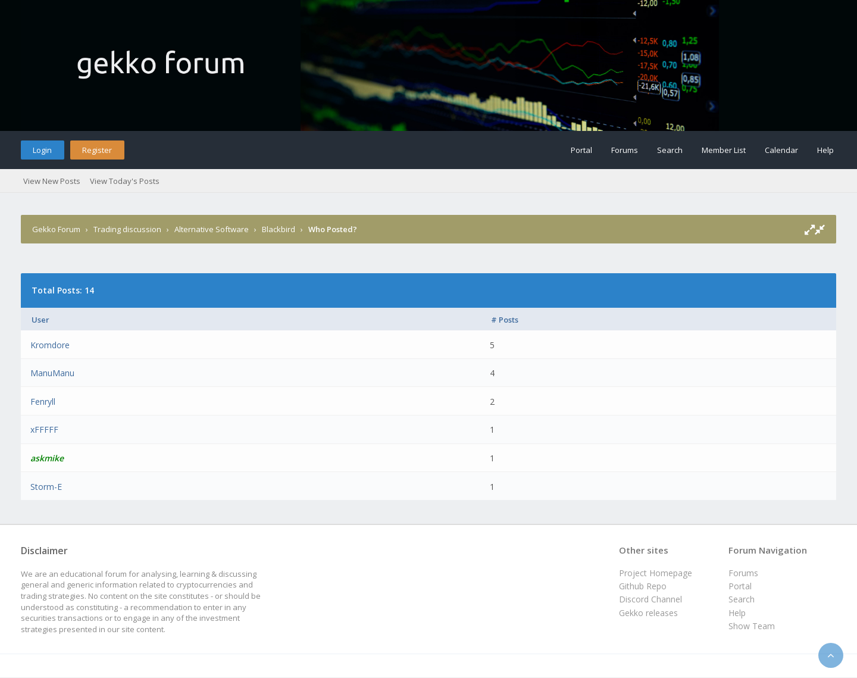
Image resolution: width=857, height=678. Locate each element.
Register (97, 150)
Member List (724, 150)
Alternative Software (211, 229)
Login (42, 150)
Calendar (781, 150)
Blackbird (278, 229)
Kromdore (50, 345)
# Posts (504, 319)
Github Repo (643, 586)
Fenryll (42, 401)
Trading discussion (127, 229)
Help (825, 150)
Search (670, 150)
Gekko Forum (56, 229)
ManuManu (52, 373)
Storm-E (46, 486)
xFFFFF (44, 429)
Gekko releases (648, 612)
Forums (624, 150)
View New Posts (51, 181)
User (40, 319)
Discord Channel (650, 599)
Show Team (751, 626)
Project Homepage (655, 573)
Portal (581, 150)
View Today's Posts (124, 181)
